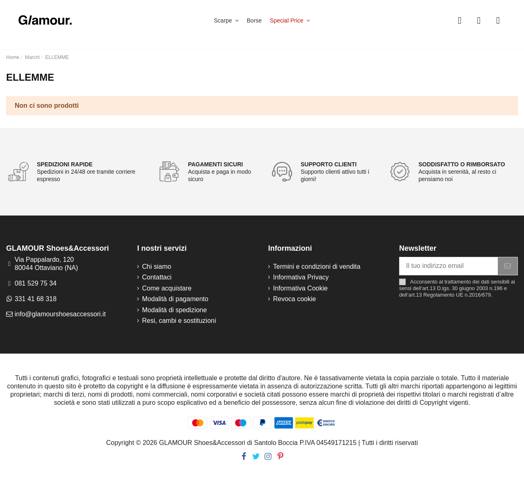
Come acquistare (167, 288)
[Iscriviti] (507, 266)
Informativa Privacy (301, 277)
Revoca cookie (294, 298)
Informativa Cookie (300, 288)
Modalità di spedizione (174, 309)
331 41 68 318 (35, 298)
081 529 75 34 (35, 283)
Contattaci (157, 277)
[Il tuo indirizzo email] (449, 266)
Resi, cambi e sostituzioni (179, 320)
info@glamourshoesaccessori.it (60, 314)
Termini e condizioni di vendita (316, 266)
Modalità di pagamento (175, 298)
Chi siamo (156, 266)
